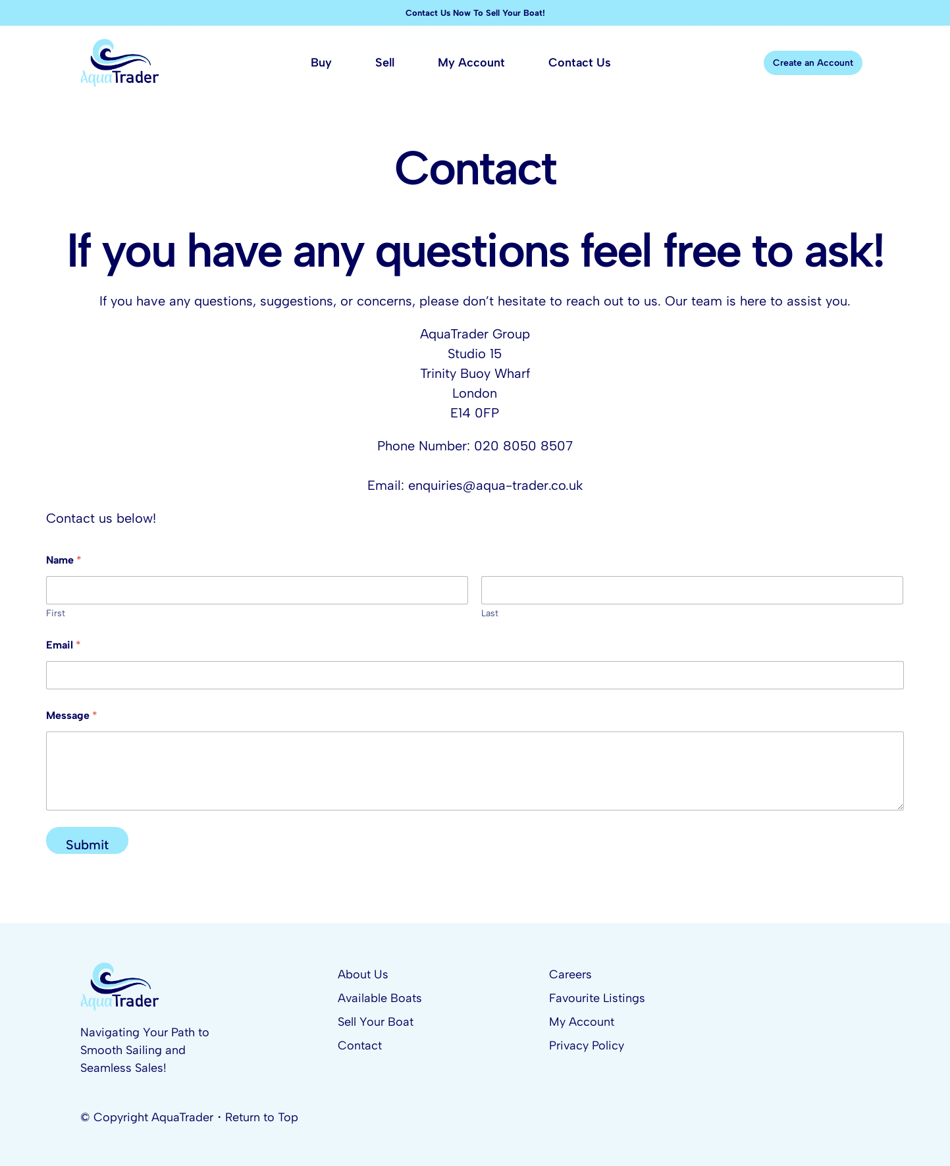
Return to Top (261, 1117)
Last (489, 613)
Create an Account (813, 62)
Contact (360, 1045)
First (55, 613)
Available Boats (380, 998)
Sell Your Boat (375, 1022)
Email (63, 645)
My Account (581, 1022)
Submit (87, 845)
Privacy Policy (586, 1045)
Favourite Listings (597, 998)
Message (71, 715)
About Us (363, 974)
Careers (570, 974)
